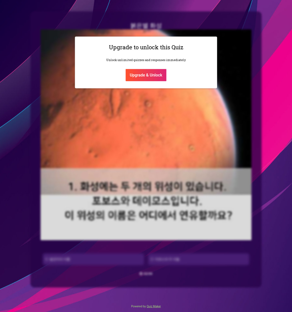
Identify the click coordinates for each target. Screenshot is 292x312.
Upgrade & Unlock (146, 75)
